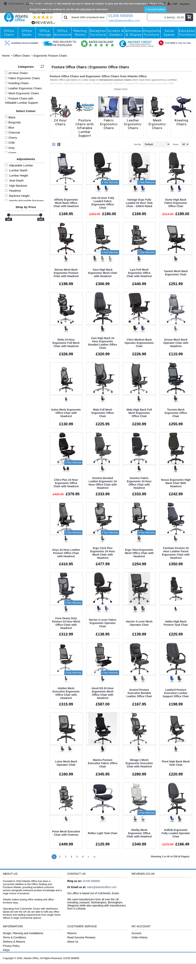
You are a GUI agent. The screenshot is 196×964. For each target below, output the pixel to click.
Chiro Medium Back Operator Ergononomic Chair (139, 343)
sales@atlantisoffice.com (122, 20)
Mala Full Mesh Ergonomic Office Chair (103, 413)
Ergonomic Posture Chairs (50, 55)
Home (6, 55)
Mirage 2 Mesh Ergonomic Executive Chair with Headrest (139, 763)
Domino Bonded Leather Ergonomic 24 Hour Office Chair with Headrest (103, 483)
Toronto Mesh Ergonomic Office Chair (176, 413)
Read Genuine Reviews (81, 937)
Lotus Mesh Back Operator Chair (66, 763)
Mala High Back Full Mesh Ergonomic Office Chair (139, 413)
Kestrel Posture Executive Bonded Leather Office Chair (139, 693)
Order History (139, 937)
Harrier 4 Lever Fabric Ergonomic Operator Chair (103, 623)
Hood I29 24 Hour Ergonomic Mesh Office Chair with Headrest (103, 693)
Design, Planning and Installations (23, 933)
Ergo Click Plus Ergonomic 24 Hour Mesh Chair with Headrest (102, 553)
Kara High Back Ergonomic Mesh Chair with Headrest (102, 273)
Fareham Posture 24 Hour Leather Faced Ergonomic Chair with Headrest (176, 553)
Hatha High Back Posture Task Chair (176, 623)
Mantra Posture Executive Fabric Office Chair (102, 763)
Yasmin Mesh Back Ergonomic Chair (176, 273)
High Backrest (16, 185)
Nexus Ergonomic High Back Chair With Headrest (175, 483)
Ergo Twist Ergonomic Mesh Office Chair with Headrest (139, 553)
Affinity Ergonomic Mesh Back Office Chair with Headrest (66, 203)
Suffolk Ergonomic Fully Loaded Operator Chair (176, 833)
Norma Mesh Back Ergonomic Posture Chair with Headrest (66, 273)
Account (136, 933)
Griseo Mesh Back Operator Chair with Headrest (175, 343)
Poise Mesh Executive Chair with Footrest (66, 833)
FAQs (6, 950)
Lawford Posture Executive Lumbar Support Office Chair (176, 693)
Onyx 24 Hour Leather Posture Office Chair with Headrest (66, 553)
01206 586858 (120, 16)
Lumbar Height (16, 175)
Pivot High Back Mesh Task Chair (176, 763)
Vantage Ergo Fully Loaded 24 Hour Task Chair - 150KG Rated (139, 203)
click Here (86, 9)
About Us (72, 941)
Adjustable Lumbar (19, 165)
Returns (72, 933)
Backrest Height (17, 195)
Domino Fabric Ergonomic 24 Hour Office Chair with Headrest (139, 483)
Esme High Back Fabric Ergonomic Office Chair (175, 203)
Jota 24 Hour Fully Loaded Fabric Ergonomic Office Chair (102, 202)
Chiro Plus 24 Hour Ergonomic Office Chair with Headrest (66, 483)
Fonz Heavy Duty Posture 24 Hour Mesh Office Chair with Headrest (66, 623)
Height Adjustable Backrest (24, 200)
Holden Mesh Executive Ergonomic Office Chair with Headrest (66, 693)
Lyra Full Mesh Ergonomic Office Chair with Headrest (139, 273)
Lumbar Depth (16, 170)
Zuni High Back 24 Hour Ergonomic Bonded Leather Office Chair (102, 343)
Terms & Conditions (14, 937)
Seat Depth (14, 180)
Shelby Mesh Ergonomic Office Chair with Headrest (139, 833)
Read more (121, 89)
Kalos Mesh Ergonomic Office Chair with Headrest (66, 413)
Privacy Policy (11, 945)
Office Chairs (21, 55)
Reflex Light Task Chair (103, 833)
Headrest (13, 190)
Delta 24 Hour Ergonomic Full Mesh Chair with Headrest (66, 343)
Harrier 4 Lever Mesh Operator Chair (139, 623)
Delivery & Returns (14, 941)
